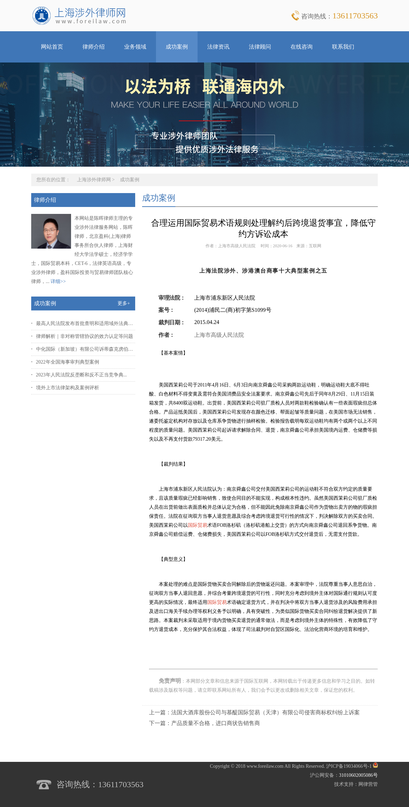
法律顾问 (260, 47)
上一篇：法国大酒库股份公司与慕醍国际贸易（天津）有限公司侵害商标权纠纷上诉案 (254, 712)
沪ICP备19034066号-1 (349, 766)
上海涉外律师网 (94, 179)
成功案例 (177, 47)
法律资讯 (218, 47)
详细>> (58, 281)
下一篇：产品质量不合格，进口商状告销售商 (204, 723)
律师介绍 (93, 47)
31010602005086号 (358, 775)
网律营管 (368, 784)
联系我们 (343, 47)
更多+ (124, 303)
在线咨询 (301, 47)
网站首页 (52, 47)
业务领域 (135, 47)
